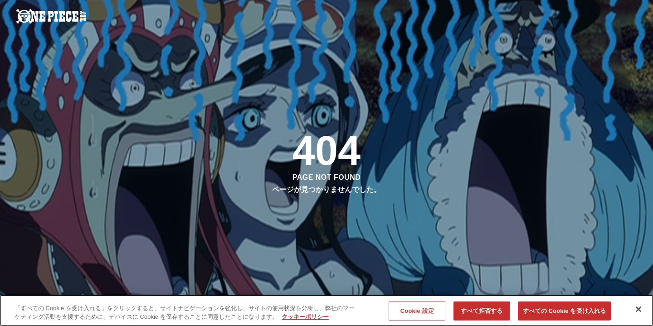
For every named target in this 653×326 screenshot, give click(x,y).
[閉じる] (638, 310)
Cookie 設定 (417, 311)
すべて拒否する (481, 311)
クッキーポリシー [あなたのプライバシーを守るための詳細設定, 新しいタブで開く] (305, 317)
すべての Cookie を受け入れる (564, 311)
